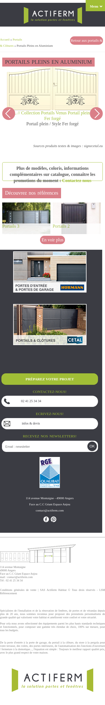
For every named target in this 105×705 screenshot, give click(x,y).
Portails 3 (10, 226)
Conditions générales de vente (18, 589)
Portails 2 (61, 226)
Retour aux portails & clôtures (86, 41)
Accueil (5, 39)
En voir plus (52, 239)
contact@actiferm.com (20, 577)
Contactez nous (76, 180)
